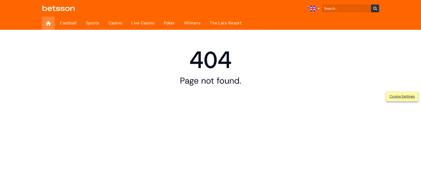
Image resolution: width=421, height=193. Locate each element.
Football (68, 23)
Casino (115, 23)
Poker (169, 23)
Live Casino (142, 23)
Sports (92, 23)
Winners (192, 23)
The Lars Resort (226, 23)
